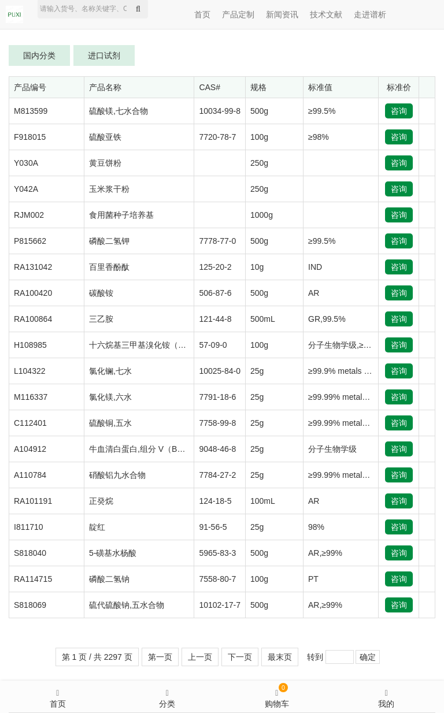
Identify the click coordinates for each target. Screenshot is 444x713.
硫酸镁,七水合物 (118, 111)
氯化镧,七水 (110, 371)
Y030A (26, 163)
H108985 (30, 345)
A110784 (30, 475)
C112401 (30, 423)
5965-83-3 (217, 553)
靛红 (97, 527)
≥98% (318, 137)
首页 (202, 14)
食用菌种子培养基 (121, 215)
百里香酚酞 (109, 267)
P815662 (30, 241)
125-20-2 (215, 267)
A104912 (30, 449)
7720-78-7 (217, 137)
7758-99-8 (217, 423)
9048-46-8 (217, 449)
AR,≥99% (325, 553)
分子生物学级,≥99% (344, 345)
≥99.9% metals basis (345, 371)
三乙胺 (101, 319)
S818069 (30, 605)
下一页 (240, 657)
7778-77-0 (217, 241)
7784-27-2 (217, 475)
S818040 (30, 553)
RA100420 (33, 293)
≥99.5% (321, 111)
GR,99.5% (327, 319)
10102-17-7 (219, 605)
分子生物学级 (332, 449)
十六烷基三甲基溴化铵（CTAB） (148, 345)
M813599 (30, 111)
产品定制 (238, 14)
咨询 (399, 111)
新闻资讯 (282, 14)
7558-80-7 (217, 579)
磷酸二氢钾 (109, 241)
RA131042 (33, 267)
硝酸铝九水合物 (117, 475)
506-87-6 (215, 293)
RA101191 (33, 501)
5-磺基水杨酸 (112, 553)
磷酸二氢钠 (109, 579)
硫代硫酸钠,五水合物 (126, 605)
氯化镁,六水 (110, 397)
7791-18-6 (217, 397)
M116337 (30, 397)
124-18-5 (215, 501)
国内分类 (39, 55)
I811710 (28, 527)
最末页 (280, 657)
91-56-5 (213, 527)
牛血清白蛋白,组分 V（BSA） (142, 449)
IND (315, 267)
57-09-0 (213, 345)
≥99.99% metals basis (347, 397)
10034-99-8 (219, 111)
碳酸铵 (101, 293)
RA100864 (33, 319)
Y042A (26, 189)
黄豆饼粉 (105, 163)
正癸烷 (101, 501)
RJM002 (29, 215)
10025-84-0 (219, 371)
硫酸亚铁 (105, 137)
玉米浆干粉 (109, 189)
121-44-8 (215, 319)
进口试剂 (104, 55)
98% (316, 527)
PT (313, 579)
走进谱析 (370, 14)
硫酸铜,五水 (110, 423)
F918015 (30, 137)
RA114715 (33, 579)
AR (313, 293)
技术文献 (326, 14)
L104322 (30, 371)
